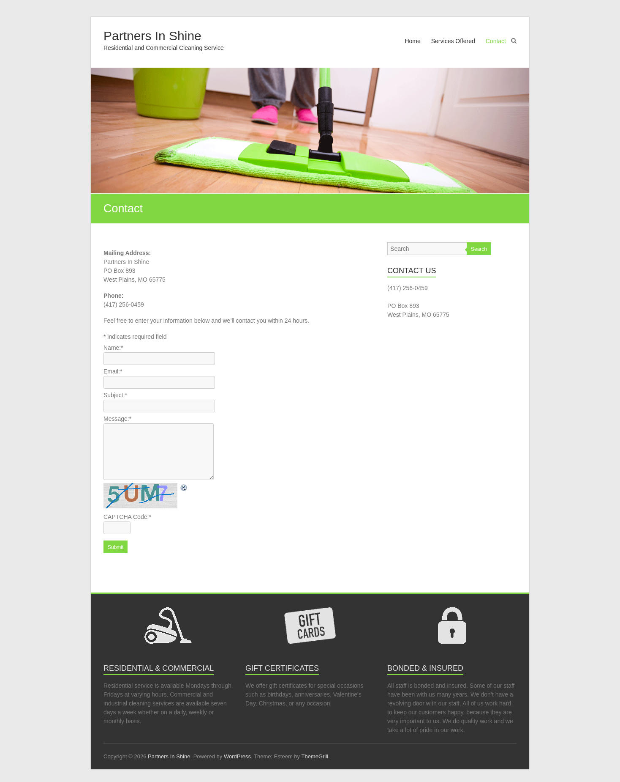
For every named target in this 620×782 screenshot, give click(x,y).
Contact (496, 41)
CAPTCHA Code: (127, 516)
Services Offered (453, 41)
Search (479, 249)
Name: (113, 347)
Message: (117, 418)
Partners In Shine (152, 36)
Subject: (115, 395)
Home (412, 41)
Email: (112, 371)
